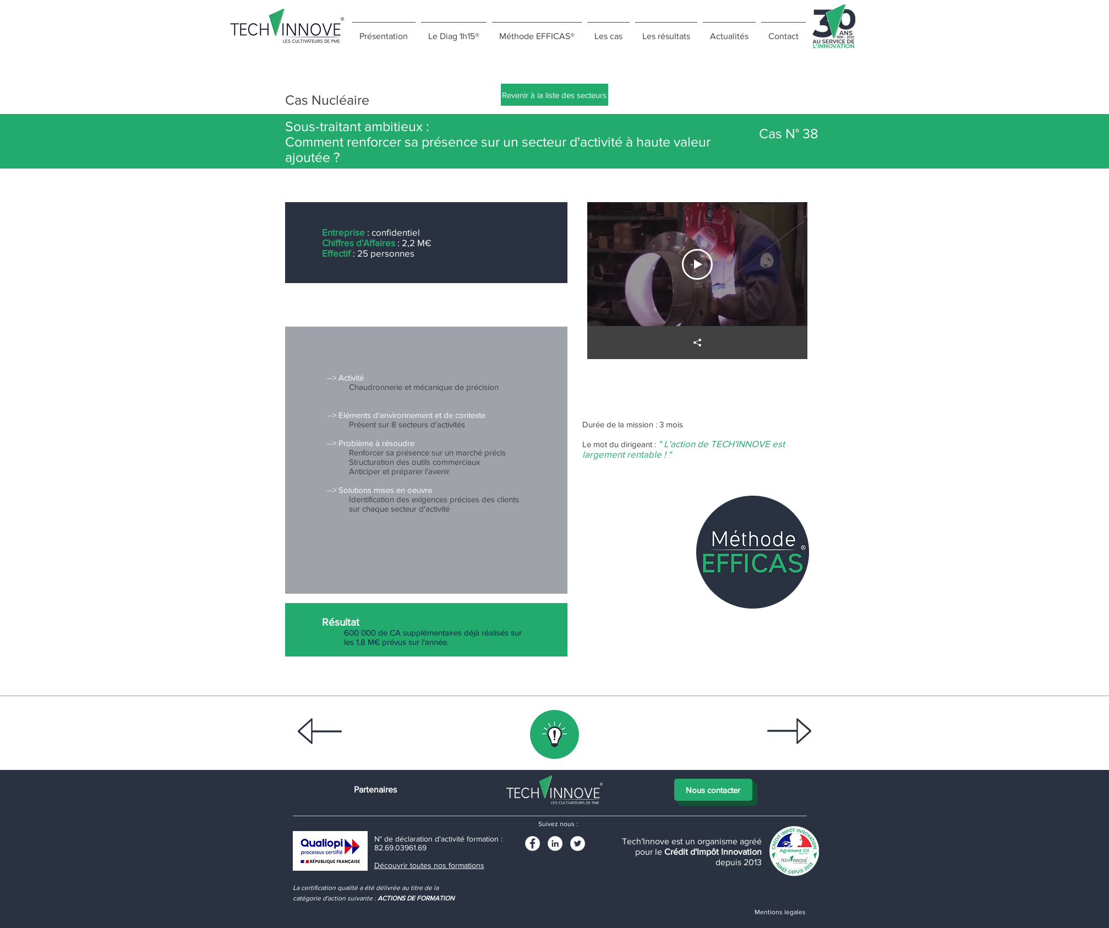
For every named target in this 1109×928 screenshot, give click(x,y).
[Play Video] (697, 264)
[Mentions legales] (780, 912)
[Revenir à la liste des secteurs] (554, 95)
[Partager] (697, 342)
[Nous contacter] (713, 790)
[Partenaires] (375, 790)
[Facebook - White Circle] (532, 843)
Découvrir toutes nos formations (429, 865)
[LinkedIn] (555, 843)
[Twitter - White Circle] (577, 843)
